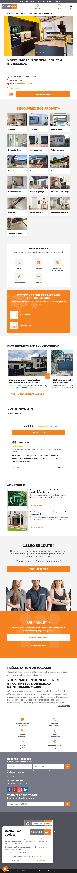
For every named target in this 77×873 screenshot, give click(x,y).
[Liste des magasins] (19, 766)
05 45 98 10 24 (16, 80)
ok (67, 766)
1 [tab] (33, 52)
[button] (5, 869)
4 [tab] (43, 52)
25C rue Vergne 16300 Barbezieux (23, 77)
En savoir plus (64, 706)
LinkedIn (25, 789)
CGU (24, 871)
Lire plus (60, 467)
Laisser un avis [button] (38, 432)
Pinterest (15, 789)
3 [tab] (40, 52)
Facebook (9, 789)
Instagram (20, 789)
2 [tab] (37, 52)
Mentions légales (13, 871)
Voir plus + (10, 776)
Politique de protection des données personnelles (46, 871)
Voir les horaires (13, 88)
